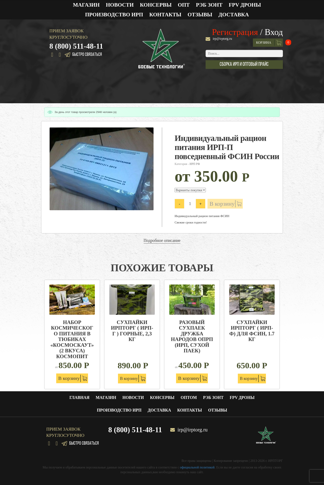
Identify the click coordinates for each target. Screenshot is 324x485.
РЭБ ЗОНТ (209, 5)
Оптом (189, 397)
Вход (274, 32)
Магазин (86, 5)
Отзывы (200, 15)
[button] (244, 64)
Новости (120, 5)
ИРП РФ (194, 164)
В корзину (222, 203)
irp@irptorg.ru (222, 38)
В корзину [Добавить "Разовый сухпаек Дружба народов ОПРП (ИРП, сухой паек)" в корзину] (189, 378)
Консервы (156, 5)
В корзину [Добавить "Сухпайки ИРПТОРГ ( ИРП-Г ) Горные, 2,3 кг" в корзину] (129, 378)
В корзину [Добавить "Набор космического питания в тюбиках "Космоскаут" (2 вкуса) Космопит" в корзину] (69, 378)
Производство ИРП (114, 15)
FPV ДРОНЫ (245, 5)
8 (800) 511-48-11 (76, 46)
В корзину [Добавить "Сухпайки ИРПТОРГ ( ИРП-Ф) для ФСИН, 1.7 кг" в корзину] (249, 378)
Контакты (165, 15)
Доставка (233, 15)
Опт (184, 5)
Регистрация (235, 32)
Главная (79, 397)
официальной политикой (197, 467)
